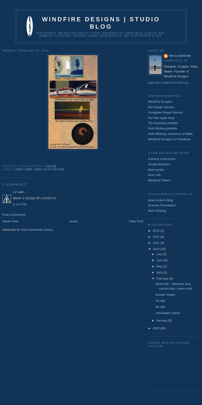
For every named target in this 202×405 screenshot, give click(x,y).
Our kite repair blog (161, 118)
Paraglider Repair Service (165, 112)
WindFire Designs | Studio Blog (101, 23)
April (159, 272)
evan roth (154, 175)
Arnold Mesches (159, 164)
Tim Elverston (180, 56)
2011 (156, 243)
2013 (156, 230)
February (163, 278)
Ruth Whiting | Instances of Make (170, 134)
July (159, 254)
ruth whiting (54, 169)
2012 (156, 236)
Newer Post (10, 221)
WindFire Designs (160, 101)
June (160, 260)
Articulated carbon (167, 313)
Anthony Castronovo (162, 159)
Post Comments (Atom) (37, 229)
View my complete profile (168, 83)
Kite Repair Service (161, 107)
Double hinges (165, 294)
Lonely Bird (24, 169)
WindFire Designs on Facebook (169, 139)
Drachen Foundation (162, 205)
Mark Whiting (157, 210)
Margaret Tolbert (159, 180)
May (159, 266)
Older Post (136, 221)
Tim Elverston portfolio (163, 123)
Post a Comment (13, 214)
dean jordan (156, 169)
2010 (156, 249)
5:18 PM (20, 204)
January (162, 320)
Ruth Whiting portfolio (162, 128)
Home (74, 221)
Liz (15, 192)
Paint (38, 169)
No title (160, 301)
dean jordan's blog (160, 200)
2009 (156, 328)
